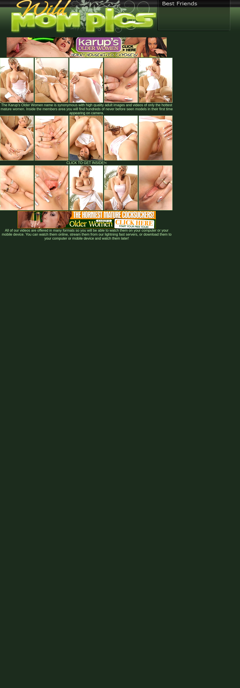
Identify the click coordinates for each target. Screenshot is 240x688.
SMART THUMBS (128, 595)
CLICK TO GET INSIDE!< (86, 163)
